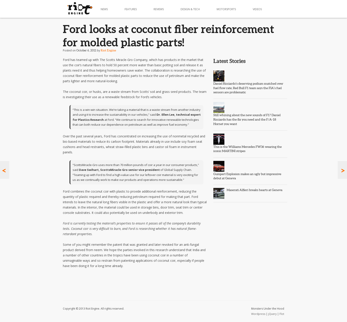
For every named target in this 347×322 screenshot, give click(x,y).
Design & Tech (190, 9)
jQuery (272, 314)
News (104, 9)
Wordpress (258, 314)
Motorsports (226, 9)
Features (131, 9)
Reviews (159, 9)
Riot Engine (108, 50)
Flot (282, 314)
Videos (257, 9)
